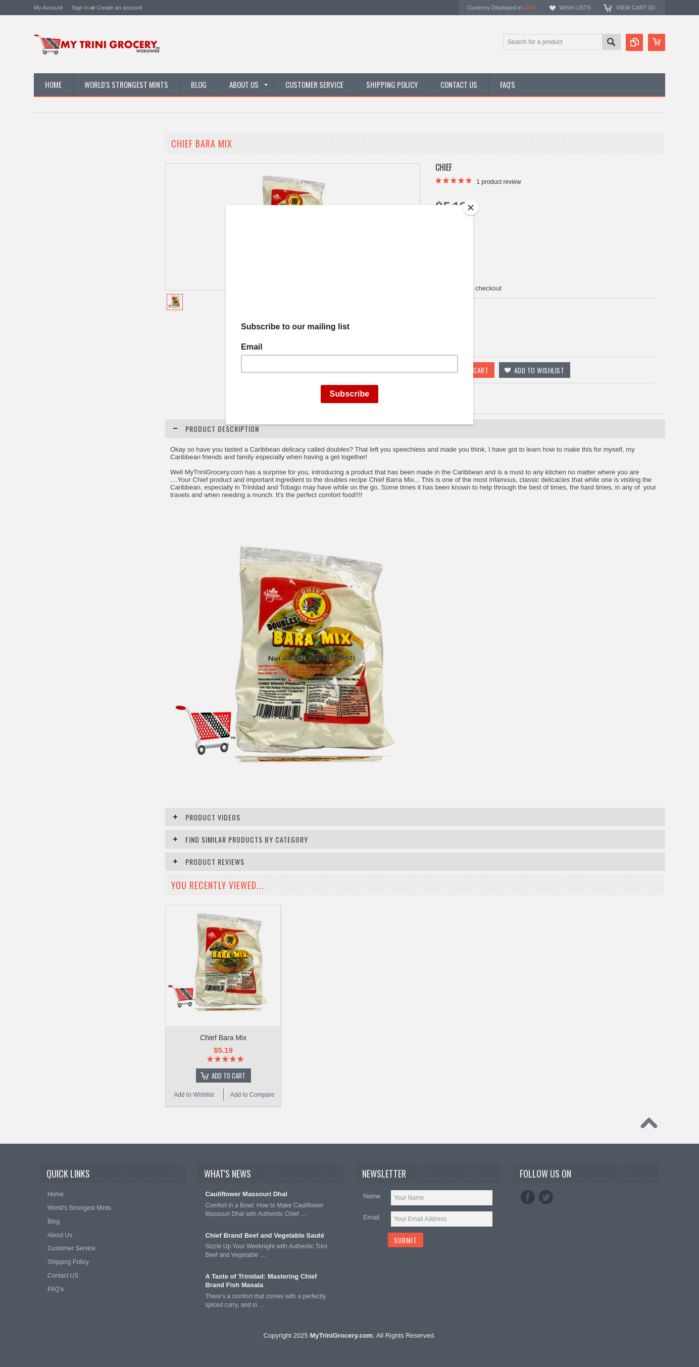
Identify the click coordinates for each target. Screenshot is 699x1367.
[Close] (470, 207)
